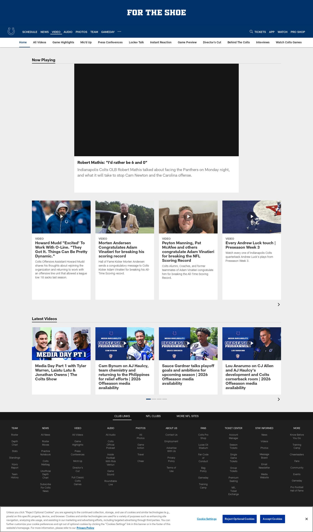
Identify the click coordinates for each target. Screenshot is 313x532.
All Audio (111, 439)
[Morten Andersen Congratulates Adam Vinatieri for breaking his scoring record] (124, 245)
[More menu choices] (119, 31)
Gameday (203, 482)
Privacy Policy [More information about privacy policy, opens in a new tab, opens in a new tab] (85, 527)
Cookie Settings (207, 518)
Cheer (141, 465)
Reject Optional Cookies (240, 518)
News (45, 432)
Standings (14, 462)
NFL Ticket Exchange (233, 495)
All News (45, 439)
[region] (156, 519)
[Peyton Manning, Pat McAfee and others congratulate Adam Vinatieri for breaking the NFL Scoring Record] (188, 247)
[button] (148, 403)
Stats (15, 455)
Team (15, 432)
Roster (14, 439)
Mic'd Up (77, 465)
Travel (141, 459)
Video (77, 432)
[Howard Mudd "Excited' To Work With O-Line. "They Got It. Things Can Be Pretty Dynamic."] (61, 247)
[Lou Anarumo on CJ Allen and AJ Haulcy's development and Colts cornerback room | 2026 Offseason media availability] (251, 365)
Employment (171, 446)
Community (296, 472)
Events (296, 479)
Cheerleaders (297, 459)
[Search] (251, 31)
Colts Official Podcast (110, 449)
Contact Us (171, 439)
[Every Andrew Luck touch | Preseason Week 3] (251, 238)
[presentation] (279, 310)
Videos (264, 446)
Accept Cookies (272, 518)
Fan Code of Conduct (203, 462)
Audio (110, 432)
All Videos (77, 439)
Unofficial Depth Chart (46, 479)
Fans (296, 465)
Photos (141, 432)
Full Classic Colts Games (78, 485)
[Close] (306, 519)
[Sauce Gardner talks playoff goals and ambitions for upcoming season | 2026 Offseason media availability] (188, 363)
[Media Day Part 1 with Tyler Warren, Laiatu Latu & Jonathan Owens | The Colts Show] (61, 361)
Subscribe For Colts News (45, 492)
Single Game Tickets (233, 462)
